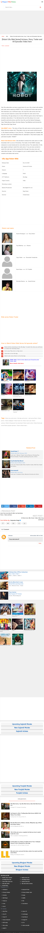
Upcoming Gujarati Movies (22, 719)
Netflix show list (25, 872)
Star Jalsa (5, 920)
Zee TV (4, 909)
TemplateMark (39, 928)
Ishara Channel (6, 914)
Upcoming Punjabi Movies (22, 781)
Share (12, 506)
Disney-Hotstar (6, 887)
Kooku (23, 890)
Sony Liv (5, 895)
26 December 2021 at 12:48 (36, 530)
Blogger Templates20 (25, 930)
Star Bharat (25, 912)
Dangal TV (24, 914)
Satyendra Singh (14, 515)
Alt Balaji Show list (6, 874)
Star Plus (5, 906)
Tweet (4, 506)
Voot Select (25, 898)
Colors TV (24, 906)
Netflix (23, 893)
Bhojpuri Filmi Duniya (13, 928)
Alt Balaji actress (26, 874)
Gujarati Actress (22, 726)
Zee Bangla (25, 909)
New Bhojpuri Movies (22, 861)
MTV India (5, 917)
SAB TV (4, 923)
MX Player (5, 893)
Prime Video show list (7, 876)
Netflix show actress (7, 872)
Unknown (10, 530)
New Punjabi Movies (22, 785)
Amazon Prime (25, 884)
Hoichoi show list (26, 876)
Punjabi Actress (22, 788)
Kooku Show (5, 880)
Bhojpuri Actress (22, 865)
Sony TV (5, 912)
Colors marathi (25, 920)
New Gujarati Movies (22, 723)
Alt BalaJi (5, 884)
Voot (4, 898)
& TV (23, 917)
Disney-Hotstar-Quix (27, 887)
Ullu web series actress (27, 878)
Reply (40, 538)
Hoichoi (5, 890)
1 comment (6, 45)
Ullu (3, 45)
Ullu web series (5, 878)
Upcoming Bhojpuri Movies (22, 858)
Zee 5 (4, 901)
